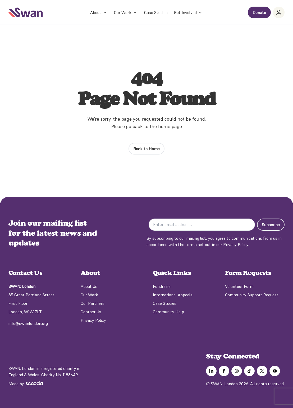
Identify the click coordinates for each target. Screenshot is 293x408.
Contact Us (91, 311)
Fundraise (162, 286)
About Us (89, 286)
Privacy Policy (93, 320)
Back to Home (146, 148)
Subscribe (271, 224)
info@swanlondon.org (28, 323)
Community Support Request (251, 294)
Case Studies (156, 12)
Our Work (89, 294)
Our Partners (92, 303)
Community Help (168, 311)
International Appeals (173, 294)
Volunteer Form (239, 286)
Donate (259, 12)
